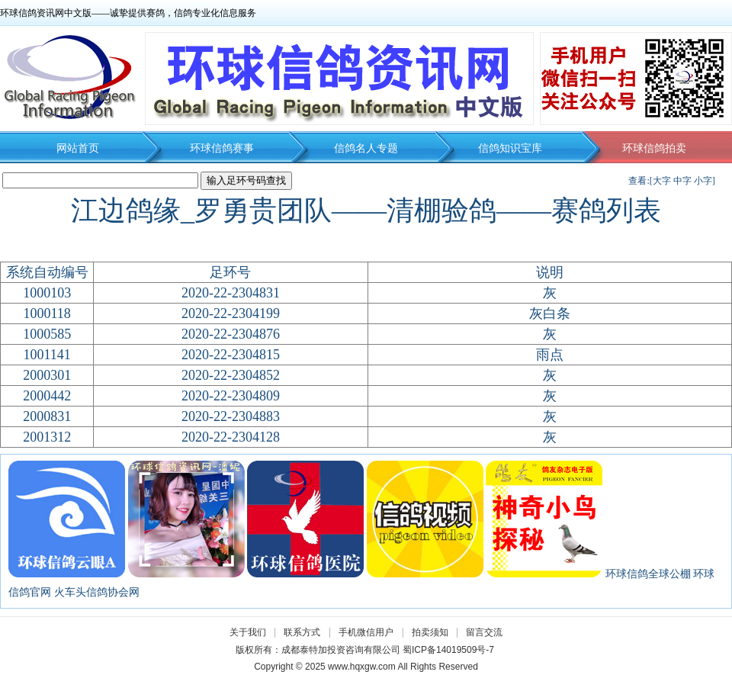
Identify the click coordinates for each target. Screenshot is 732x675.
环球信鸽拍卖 (654, 148)
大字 (662, 180)
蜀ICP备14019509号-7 (448, 649)
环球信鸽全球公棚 (648, 574)
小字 (703, 180)
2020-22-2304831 (230, 293)
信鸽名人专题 (366, 148)
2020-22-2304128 (230, 437)
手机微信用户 (366, 632)
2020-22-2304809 (230, 395)
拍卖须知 (434, 632)
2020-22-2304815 (230, 354)
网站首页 (77, 148)
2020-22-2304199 (230, 313)
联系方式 (302, 632)
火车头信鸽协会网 (97, 592)
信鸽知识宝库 (510, 148)
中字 (682, 180)
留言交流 (484, 632)
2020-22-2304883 (230, 416)
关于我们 (248, 632)
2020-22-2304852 (230, 375)
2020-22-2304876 (230, 334)
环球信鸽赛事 (222, 148)
